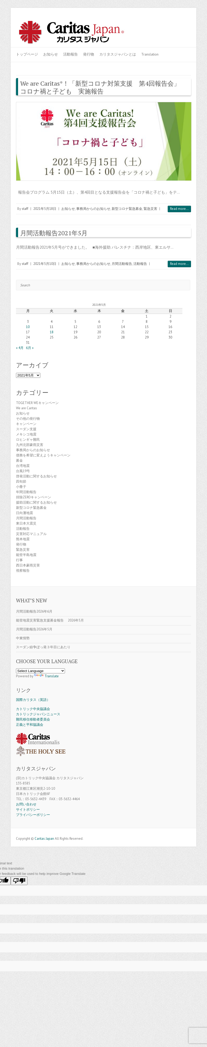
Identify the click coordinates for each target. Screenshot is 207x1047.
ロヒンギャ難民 (28, 439)
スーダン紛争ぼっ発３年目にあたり (43, 647)
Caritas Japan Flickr (178, 24)
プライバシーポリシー (33, 814)
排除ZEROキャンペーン (33, 497)
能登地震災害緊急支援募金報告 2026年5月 (50, 620)
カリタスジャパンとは (117, 54)
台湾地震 (23, 465)
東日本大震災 (26, 523)
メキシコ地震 (26, 434)
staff (25, 208)
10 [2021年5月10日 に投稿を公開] (28, 327)
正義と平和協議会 (29, 724)
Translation (150, 54)
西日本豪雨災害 (28, 565)
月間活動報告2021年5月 (54, 233)
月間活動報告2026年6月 (34, 611)
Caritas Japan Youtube (170, 24)
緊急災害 (150, 208)
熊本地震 (23, 539)
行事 (19, 560)
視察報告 (23, 570)
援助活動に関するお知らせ (36, 502)
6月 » (30, 348)
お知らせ (50, 54)
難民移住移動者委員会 (33, 719)
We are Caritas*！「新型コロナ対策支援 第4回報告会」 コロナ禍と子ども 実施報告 (103, 87)
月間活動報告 (122, 263)
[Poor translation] (19, 880)
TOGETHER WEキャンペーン (37, 403)
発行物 (88, 54)
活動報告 (70, 54)
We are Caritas (26, 408)
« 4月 (20, 348)
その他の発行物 (28, 418)
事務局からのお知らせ (93, 208)
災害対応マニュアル (31, 534)
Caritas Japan (44, 838)
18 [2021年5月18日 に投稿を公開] (51, 332)
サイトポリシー (28, 809)
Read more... (179, 208)
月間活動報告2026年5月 (34, 629)
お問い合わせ (26, 804)
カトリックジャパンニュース (38, 714)
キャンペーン (26, 424)
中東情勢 (23, 638)
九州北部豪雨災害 (29, 445)
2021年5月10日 (44, 263)
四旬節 (21, 481)
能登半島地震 (26, 555)
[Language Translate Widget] (40, 670)
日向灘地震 (24, 513)
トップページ (27, 54)
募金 (19, 460)
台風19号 (23, 471)
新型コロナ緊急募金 (127, 208)
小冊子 (21, 486)
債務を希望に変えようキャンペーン (43, 455)
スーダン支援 (26, 429)
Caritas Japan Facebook (162, 24)
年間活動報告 (26, 492)
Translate (46, 676)
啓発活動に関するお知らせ (36, 476)
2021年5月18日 (44, 208)
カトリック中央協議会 (33, 709)
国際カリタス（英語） (33, 699)
